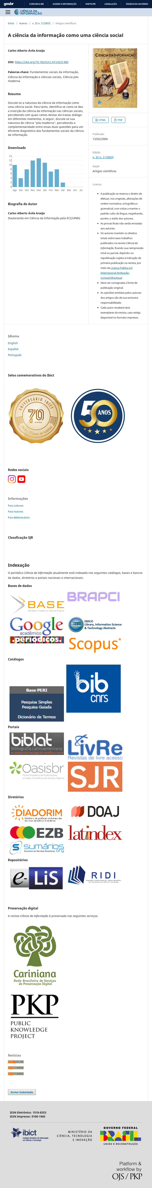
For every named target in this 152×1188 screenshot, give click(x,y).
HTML (102, 120)
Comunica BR (36, 4)
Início (11, 23)
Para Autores (15, 511)
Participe (91, 4)
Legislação (110, 4)
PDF (120, 120)
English (13, 343)
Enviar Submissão (22, 1092)
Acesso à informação (65, 4)
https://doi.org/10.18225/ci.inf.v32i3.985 (41, 62)
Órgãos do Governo (137, 4)
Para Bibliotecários (19, 517)
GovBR (9, 4)
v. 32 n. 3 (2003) (41, 23)
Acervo (23, 23)
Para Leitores (15, 505)
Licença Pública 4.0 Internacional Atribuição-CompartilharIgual (116, 273)
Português (15, 355)
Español (13, 349)
